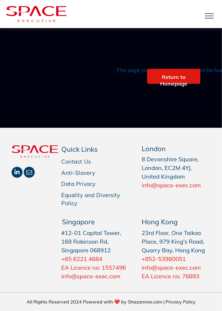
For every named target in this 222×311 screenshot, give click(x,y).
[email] (29, 173)
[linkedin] (17, 173)
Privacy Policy (181, 302)
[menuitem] (97, 161)
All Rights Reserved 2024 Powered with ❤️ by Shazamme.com (94, 302)
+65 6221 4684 (81, 258)
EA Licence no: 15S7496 (93, 267)
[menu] (209, 15)
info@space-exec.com (171, 185)
